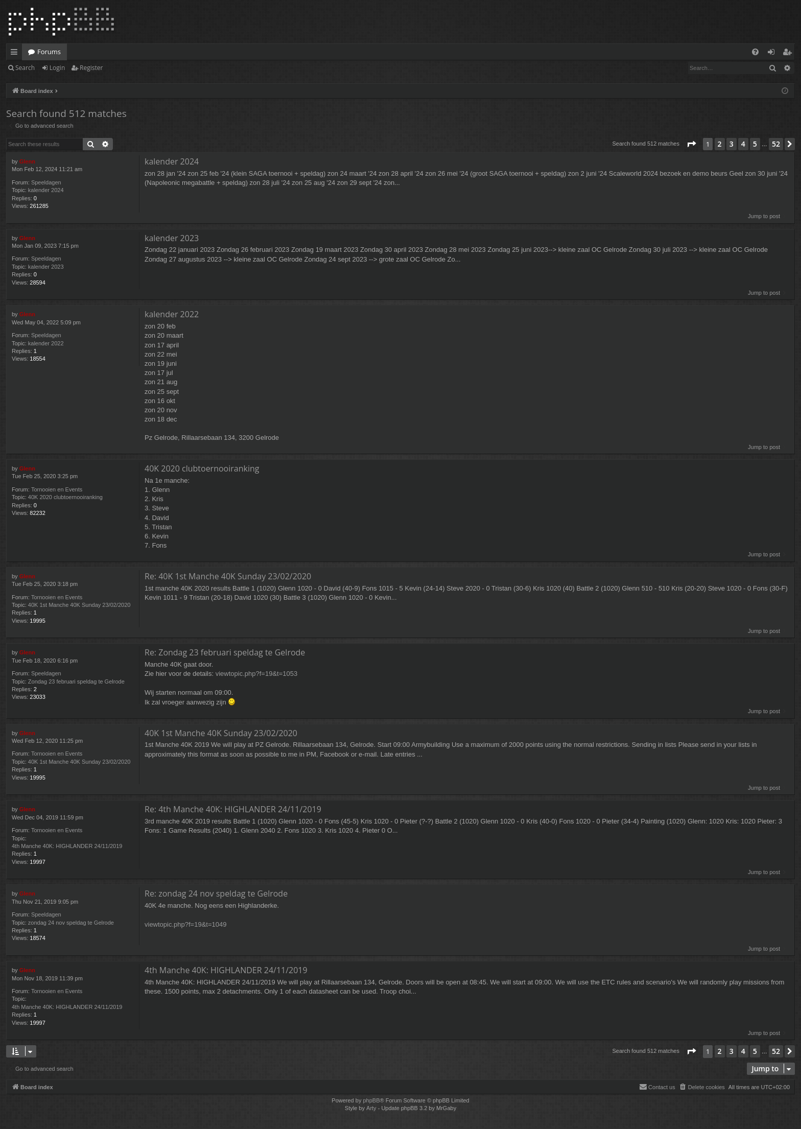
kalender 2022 (46, 343)
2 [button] (720, 144)
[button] (691, 144)
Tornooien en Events (56, 489)
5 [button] (755, 144)
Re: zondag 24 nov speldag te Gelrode (216, 893)
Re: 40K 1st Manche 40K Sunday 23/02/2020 (228, 576)
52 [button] (776, 144)
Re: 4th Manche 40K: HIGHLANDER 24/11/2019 (233, 809)
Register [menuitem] (789, 53)
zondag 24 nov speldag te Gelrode (71, 923)
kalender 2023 (46, 267)
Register (91, 67)
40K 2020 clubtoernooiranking (65, 497)
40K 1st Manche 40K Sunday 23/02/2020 (79, 605)
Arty (371, 1108)
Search (25, 67)
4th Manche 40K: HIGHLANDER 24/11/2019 (67, 846)
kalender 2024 (46, 190)
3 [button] (731, 144)
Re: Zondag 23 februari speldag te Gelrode (225, 652)
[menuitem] (755, 51)
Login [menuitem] (773, 53)
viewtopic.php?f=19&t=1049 (185, 924)
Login (57, 67)
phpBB (371, 1100)
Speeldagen (46, 182)
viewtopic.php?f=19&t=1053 (256, 673)
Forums (49, 51)
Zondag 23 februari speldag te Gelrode (76, 681)
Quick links (16, 53)
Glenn (27, 161)
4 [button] (743, 144)
